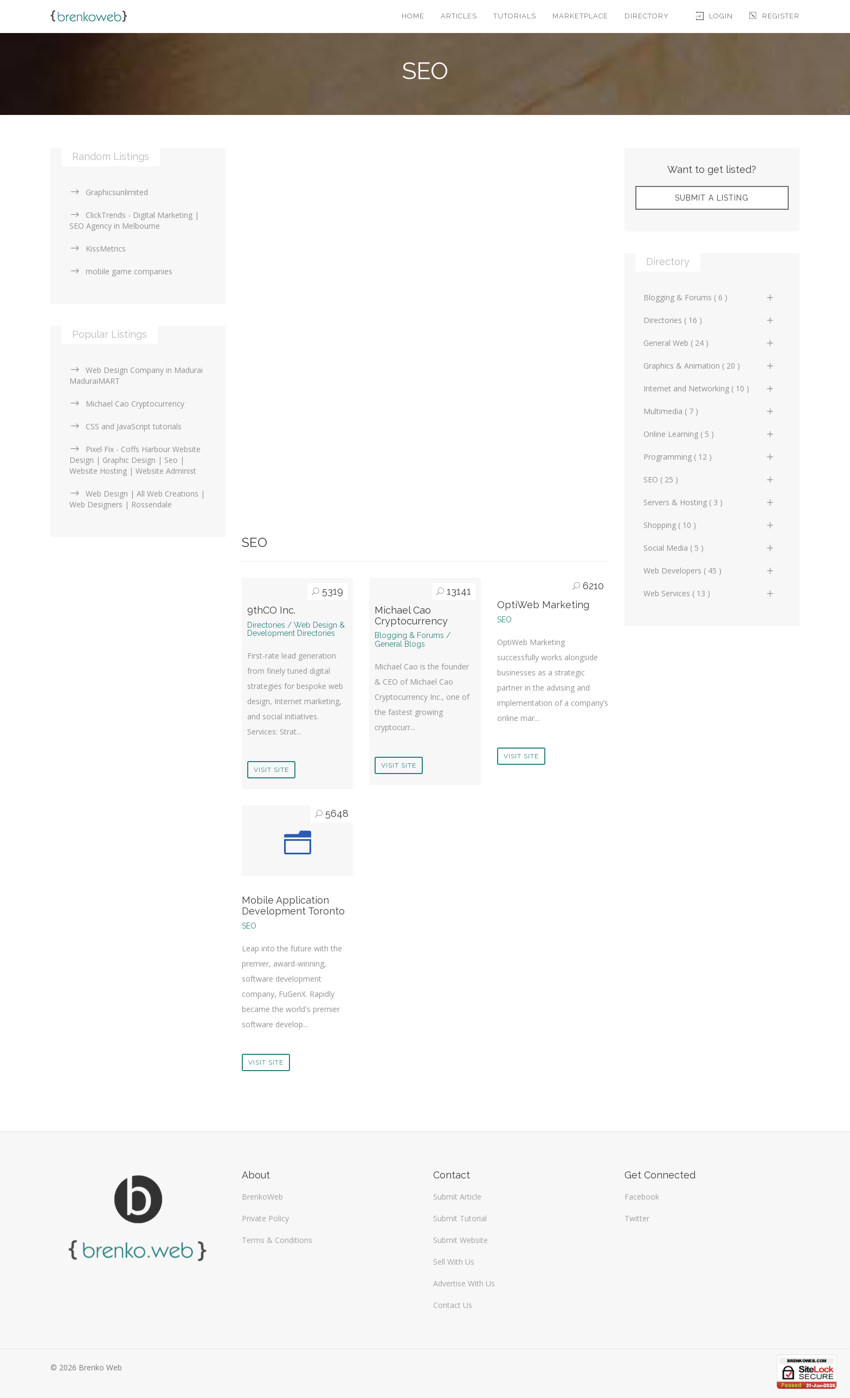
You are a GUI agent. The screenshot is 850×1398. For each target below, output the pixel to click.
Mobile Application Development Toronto (293, 905)
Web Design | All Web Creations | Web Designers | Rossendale (137, 499)
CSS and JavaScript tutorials (125, 426)
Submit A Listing (712, 198)
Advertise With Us (464, 1283)
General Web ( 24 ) (709, 343)
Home (413, 16)
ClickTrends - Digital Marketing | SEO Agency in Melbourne (134, 220)
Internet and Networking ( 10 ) (709, 388)
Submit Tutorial (460, 1218)
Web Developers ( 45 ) (709, 570)
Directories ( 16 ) (709, 320)
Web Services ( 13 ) (709, 593)
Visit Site (271, 770)
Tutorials (514, 16)
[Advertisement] (425, 224)
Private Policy (265, 1218)
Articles (459, 16)
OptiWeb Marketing (543, 604)
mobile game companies (120, 271)
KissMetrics (97, 248)
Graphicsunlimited (108, 192)
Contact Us (452, 1305)
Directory (646, 16)
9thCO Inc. (271, 610)
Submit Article (457, 1196)
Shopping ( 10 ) (709, 525)
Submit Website (460, 1240)
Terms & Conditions (277, 1240)
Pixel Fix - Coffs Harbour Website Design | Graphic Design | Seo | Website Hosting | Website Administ (135, 460)
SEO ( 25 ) (709, 479)
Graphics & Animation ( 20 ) (709, 365)
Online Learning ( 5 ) (709, 434)
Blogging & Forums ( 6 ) (709, 297)
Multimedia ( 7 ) (709, 411)
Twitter (636, 1218)
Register (774, 16)
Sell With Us (453, 1262)
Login (714, 16)
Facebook (641, 1196)
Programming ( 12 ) (709, 457)
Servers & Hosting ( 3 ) (709, 502)
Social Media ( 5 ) (709, 548)
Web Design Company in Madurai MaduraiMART (136, 375)
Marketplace (580, 16)
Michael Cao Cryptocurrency (411, 615)
